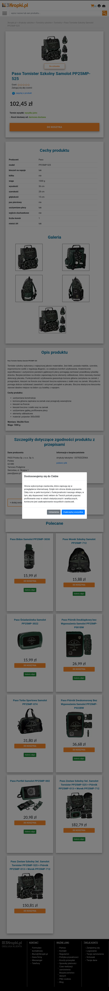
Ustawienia (54, 512)
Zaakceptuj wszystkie (73, 512)
